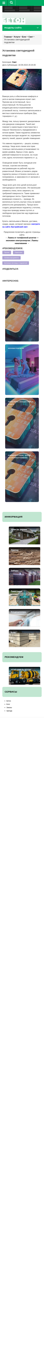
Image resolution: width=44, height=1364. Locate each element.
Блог (24, 37)
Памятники (18, 252)
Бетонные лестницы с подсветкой (15, 263)
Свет (31, 37)
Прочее (6, 252)
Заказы (9, 707)
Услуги (17, 37)
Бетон (8, 701)
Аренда (9, 711)
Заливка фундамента (11, 258)
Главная (8, 37)
